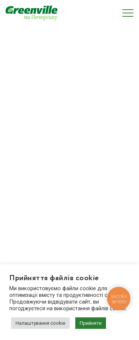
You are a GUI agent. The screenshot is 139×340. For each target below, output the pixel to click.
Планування (20, 134)
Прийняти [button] (91, 323)
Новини (15, 169)
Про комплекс (23, 122)
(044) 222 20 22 (32, 232)
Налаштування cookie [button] (40, 323)
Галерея (15, 158)
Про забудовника (27, 146)
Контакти (17, 181)
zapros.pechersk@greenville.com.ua (56, 241)
